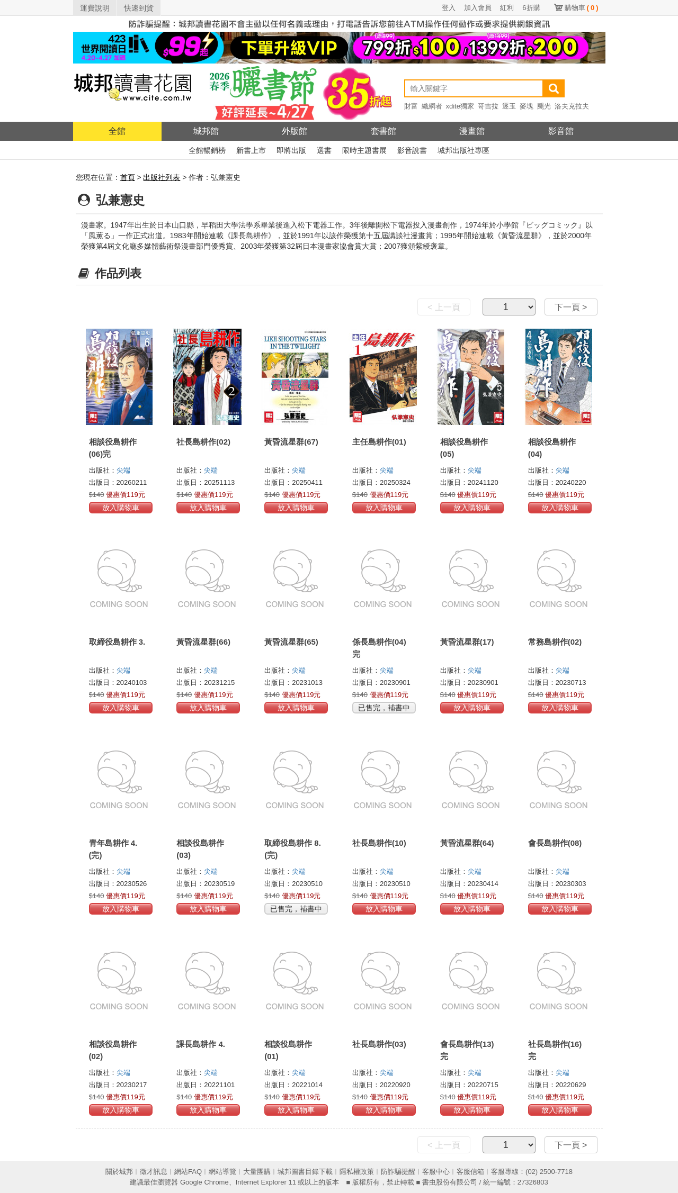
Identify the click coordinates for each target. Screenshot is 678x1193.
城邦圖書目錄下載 (305, 1172)
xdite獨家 (460, 106)
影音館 (561, 130)
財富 (411, 106)
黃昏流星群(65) (291, 641)
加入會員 (478, 8)
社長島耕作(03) (379, 1044)
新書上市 (251, 150)
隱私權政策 (357, 1172)
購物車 (582, 8)
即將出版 (291, 150)
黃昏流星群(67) (291, 441)
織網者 (432, 106)
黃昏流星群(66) (203, 641)
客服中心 (436, 1172)
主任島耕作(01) (379, 441)
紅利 (507, 8)
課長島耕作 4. (200, 1044)
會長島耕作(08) (555, 842)
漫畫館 (472, 130)
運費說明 (95, 8)
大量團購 (257, 1172)
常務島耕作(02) (555, 641)
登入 (449, 8)
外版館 (294, 130)
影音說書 (412, 150)
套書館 (383, 130)
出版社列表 (161, 177)
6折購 (531, 8)
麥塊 (526, 106)
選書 (324, 150)
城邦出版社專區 (463, 150)
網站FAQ (188, 1172)
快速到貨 (139, 8)
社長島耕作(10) (379, 842)
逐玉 (509, 106)
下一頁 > (571, 307)
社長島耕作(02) (203, 441)
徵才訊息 (153, 1172)
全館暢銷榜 (207, 150)
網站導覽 (222, 1172)
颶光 (544, 106)
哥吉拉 (488, 106)
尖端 (123, 470)
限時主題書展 (364, 150)
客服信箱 (470, 1172)
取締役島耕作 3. (117, 641)
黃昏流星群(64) (467, 842)
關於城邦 (119, 1172)
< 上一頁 (443, 307)
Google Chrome (204, 1182)
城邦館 (206, 130)
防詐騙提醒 (398, 1172)
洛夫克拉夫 (572, 106)
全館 (117, 130)
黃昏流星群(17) (467, 641)
